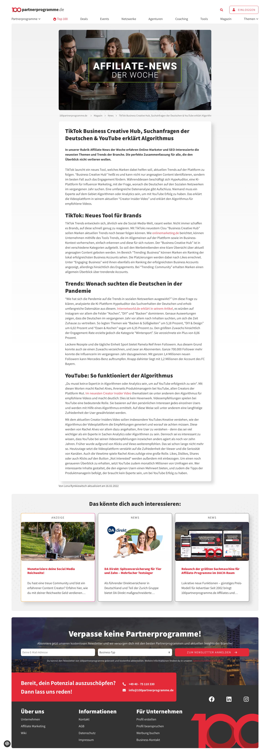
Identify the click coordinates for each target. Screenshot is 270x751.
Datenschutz (87, 733)
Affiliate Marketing (33, 726)
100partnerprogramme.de (73, 115)
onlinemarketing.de (165, 233)
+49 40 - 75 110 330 (138, 684)
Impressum (86, 740)
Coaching (181, 19)
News (111, 115)
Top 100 (60, 19)
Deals (84, 19)
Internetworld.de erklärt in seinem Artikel (145, 308)
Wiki (23, 733)
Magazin (225, 19)
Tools (204, 19)
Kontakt (84, 719)
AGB (81, 726)
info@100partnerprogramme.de (148, 690)
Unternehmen (30, 719)
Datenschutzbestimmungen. (208, 660)
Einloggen (243, 10)
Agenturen (155, 19)
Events (104, 19)
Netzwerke (129, 19)
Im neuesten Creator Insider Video (108, 393)
